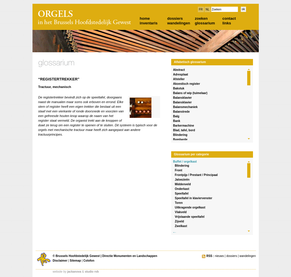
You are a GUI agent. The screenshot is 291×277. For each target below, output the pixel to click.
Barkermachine (183, 125)
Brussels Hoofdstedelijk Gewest (78, 256)
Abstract (179, 69)
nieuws (219, 256)
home (145, 18)
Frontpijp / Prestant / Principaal (196, 175)
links (227, 23)
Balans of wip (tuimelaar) (190, 93)
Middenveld (183, 184)
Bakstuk (179, 88)
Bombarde (180, 139)
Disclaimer (60, 260)
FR (201, 9)
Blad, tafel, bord (184, 130)
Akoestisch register (186, 83)
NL (207, 9)
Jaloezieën (182, 179)
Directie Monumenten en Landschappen (129, 256)
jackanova (74, 271)
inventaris (149, 23)
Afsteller (179, 79)
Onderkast (182, 188)
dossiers (175, 18)
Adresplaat (180, 74)
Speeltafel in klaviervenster (193, 198)
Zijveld (179, 221)
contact (229, 18)
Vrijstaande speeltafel (190, 216)
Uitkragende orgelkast (190, 207)
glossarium (205, 23)
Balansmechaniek (185, 107)
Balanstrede (181, 111)
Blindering (180, 134)
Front (178, 170)
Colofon (88, 260)
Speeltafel (182, 193)
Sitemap (75, 260)
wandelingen (178, 23)
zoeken (201, 18)
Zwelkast (181, 226)
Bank (176, 121)
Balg (176, 116)
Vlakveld (181, 212)
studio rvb (92, 271)
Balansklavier (182, 97)
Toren (179, 202)
